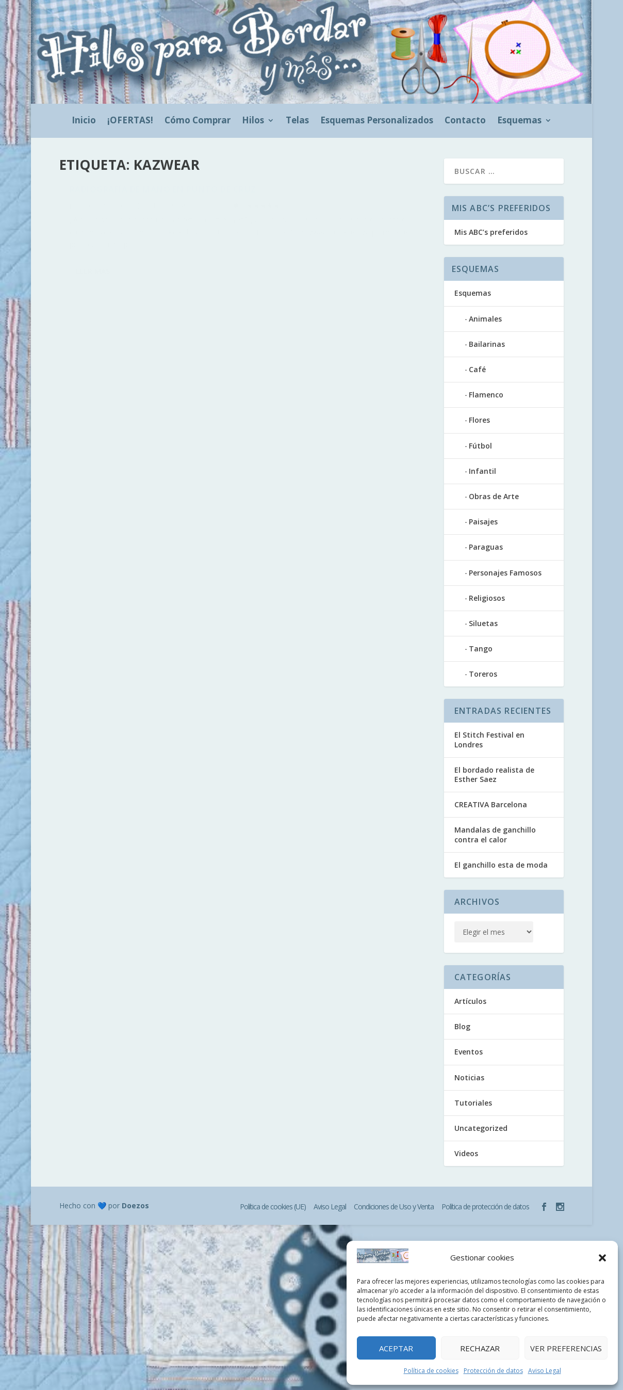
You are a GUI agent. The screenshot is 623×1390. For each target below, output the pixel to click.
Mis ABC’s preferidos (491, 232)
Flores (479, 420)
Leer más (93, 277)
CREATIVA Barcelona (490, 804)
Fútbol (480, 446)
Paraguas (486, 547)
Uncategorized (480, 1128)
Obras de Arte (494, 496)
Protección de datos (493, 1370)
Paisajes (483, 521)
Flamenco (486, 395)
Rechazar (480, 1348)
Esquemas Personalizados (376, 121)
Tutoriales (473, 1103)
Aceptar (396, 1348)
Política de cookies (431, 1370)
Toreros (483, 674)
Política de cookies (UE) (273, 1206)
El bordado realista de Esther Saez (494, 774)
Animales (485, 319)
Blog (215, 211)
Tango (481, 648)
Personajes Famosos (505, 573)
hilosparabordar (106, 211)
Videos (466, 1153)
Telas (297, 121)
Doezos (135, 1205)
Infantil (482, 471)
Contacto (465, 121)
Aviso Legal (544, 1370)
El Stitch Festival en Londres (489, 739)
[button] (602, 1258)
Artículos (192, 211)
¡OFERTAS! (130, 121)
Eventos (468, 1052)
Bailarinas (487, 344)
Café (477, 369)
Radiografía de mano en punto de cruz (163, 195)
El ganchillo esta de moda (501, 865)
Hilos (253, 121)
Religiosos (487, 598)
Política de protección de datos (485, 1206)
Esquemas (519, 121)
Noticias (469, 1077)
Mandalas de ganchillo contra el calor (495, 834)
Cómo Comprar (198, 121)
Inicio (84, 121)
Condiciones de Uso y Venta (394, 1206)
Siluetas (483, 623)
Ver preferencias (566, 1348)
